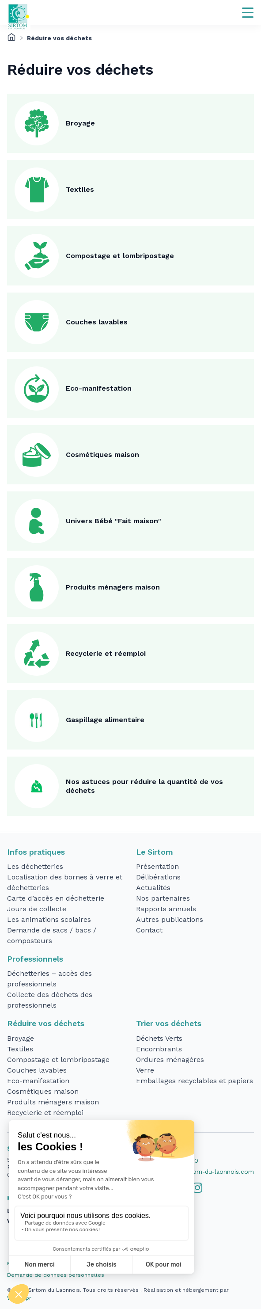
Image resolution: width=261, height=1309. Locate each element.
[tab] (197, 1188)
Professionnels (35, 959)
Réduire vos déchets (45, 1023)
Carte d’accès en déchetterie (55, 898)
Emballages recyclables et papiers (194, 1081)
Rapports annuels (166, 909)
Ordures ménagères (170, 1059)
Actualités (153, 887)
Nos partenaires (163, 898)
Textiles (80, 189)
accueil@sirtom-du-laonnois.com (205, 1171)
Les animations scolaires (49, 919)
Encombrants (159, 1049)
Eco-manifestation (99, 388)
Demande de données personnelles (55, 1275)
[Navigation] (248, 12)
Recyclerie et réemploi (106, 653)
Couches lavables (97, 322)
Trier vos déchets (168, 1023)
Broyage (80, 123)
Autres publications (169, 919)
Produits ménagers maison (113, 587)
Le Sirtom (154, 852)
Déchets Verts (159, 1038)
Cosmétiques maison (102, 454)
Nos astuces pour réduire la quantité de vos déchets (144, 786)
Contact (149, 930)
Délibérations (158, 877)
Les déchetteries (35, 866)
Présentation (157, 866)
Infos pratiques (36, 852)
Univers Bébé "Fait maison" (113, 521)
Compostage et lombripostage (120, 255)
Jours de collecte (36, 909)
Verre (145, 1070)
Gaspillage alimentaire (105, 719)
